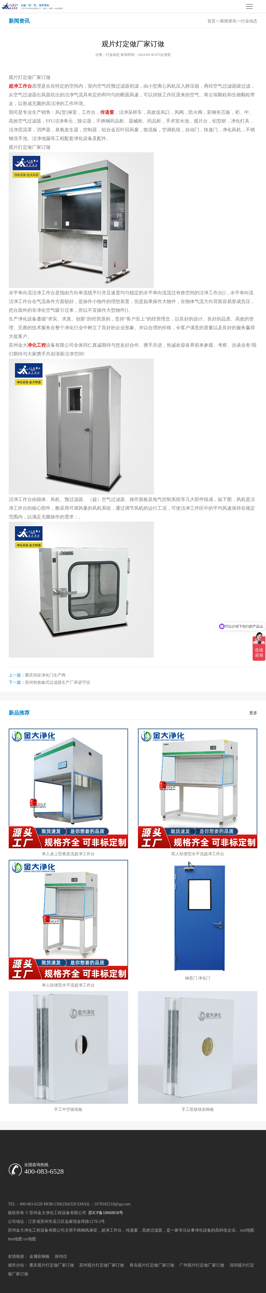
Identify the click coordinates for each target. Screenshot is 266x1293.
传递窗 (132, 1230)
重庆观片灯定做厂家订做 (51, 1265)
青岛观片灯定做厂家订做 (152, 1265)
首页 (211, 21)
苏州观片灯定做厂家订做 (101, 1265)
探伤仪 (61, 1256)
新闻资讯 (228, 21)
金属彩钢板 (39, 1256)
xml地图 (247, 1230)
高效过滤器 (152, 1230)
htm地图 (15, 1239)
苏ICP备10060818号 (105, 1213)
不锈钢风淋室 (85, 1230)
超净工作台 (111, 1230)
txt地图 (30, 1239)
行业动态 (249, 21)
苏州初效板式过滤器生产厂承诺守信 (57, 682)
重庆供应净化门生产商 (45, 675)
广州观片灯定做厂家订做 (201, 1265)
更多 (253, 713)
